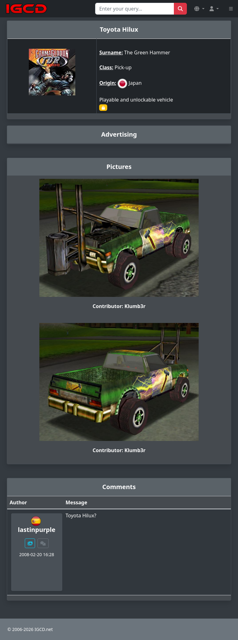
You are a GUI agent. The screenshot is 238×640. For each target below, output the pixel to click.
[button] (199, 8)
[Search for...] (134, 9)
